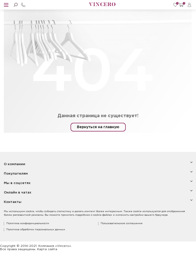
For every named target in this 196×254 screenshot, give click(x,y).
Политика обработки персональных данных (35, 229)
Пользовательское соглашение (122, 223)
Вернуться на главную (98, 127)
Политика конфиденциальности (27, 223)
